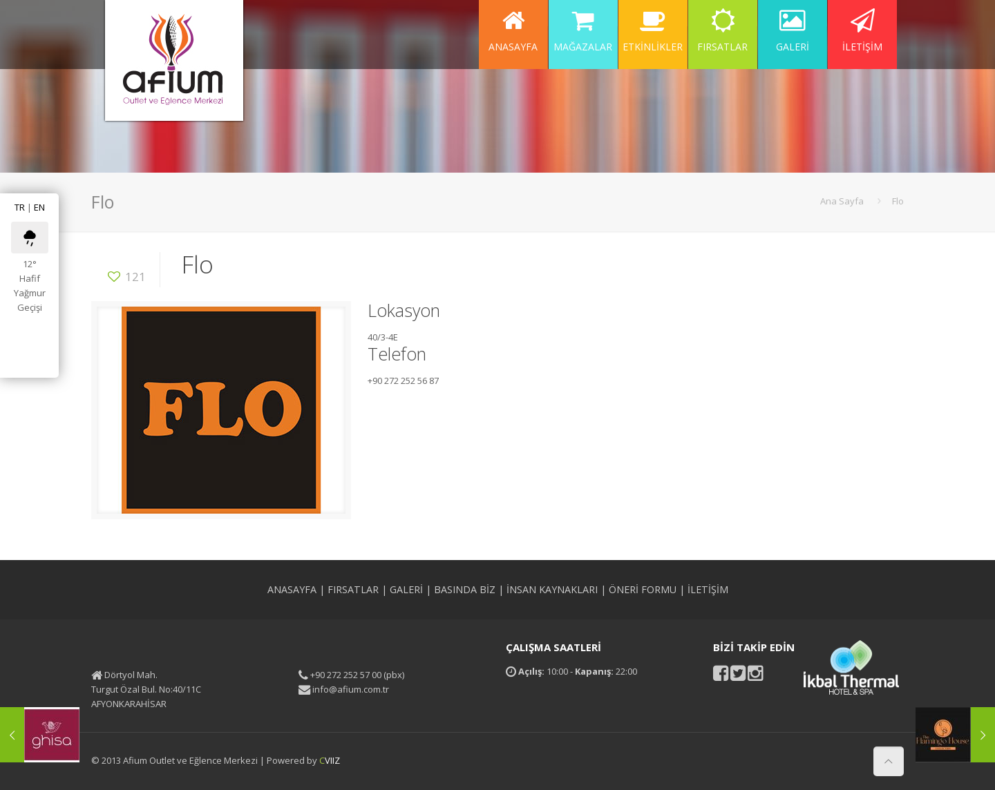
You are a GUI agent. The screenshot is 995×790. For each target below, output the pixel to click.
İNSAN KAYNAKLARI (552, 589)
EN (39, 207)
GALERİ (406, 589)
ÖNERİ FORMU (642, 589)
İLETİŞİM (708, 589)
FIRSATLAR (353, 589)
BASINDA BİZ (464, 589)
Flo (898, 201)
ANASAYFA (291, 589)
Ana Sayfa (842, 201)
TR (20, 207)
